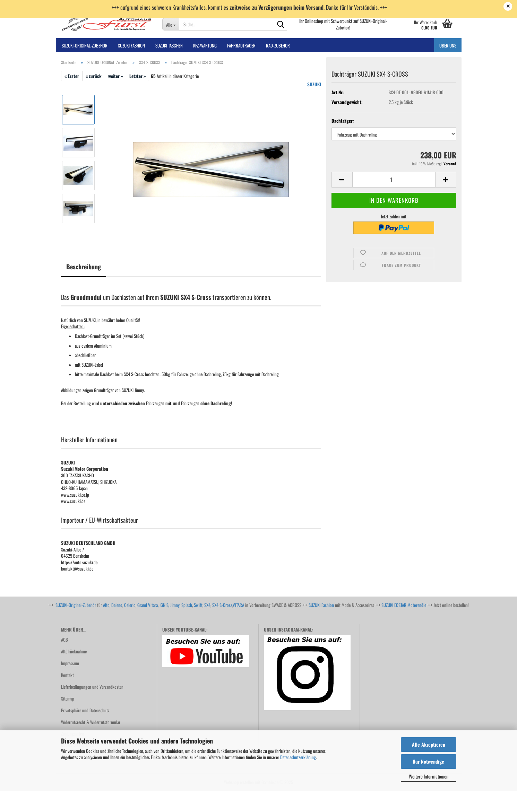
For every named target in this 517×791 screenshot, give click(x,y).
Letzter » (137, 75)
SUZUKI (314, 84)
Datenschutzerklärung (298, 757)
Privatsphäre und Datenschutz (85, 710)
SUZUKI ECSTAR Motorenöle (403, 604)
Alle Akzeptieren (428, 744)
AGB (64, 639)
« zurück (94, 75)
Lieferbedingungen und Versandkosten (92, 686)
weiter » (115, 75)
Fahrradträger (241, 45)
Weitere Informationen (428, 776)
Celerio (130, 604)
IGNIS (164, 604)
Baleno (116, 604)
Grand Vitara (147, 604)
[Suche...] (170, 24)
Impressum (70, 663)
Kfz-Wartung (205, 45)
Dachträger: (342, 121)
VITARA (238, 604)
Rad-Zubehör (278, 45)
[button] (341, 180)
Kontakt (67, 674)
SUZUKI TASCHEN (169, 45)
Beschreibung (83, 266)
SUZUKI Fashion (321, 604)
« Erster (71, 75)
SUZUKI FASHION (131, 45)
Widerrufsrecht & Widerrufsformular (90, 722)
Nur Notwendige (428, 761)
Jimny (175, 604)
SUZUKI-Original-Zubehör (75, 604)
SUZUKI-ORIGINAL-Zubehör (84, 45)
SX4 (207, 604)
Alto (106, 604)
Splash (186, 604)
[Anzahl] (394, 180)
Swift (198, 604)
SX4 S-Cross (222, 604)
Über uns (447, 45)
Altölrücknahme (74, 651)
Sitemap (67, 698)
